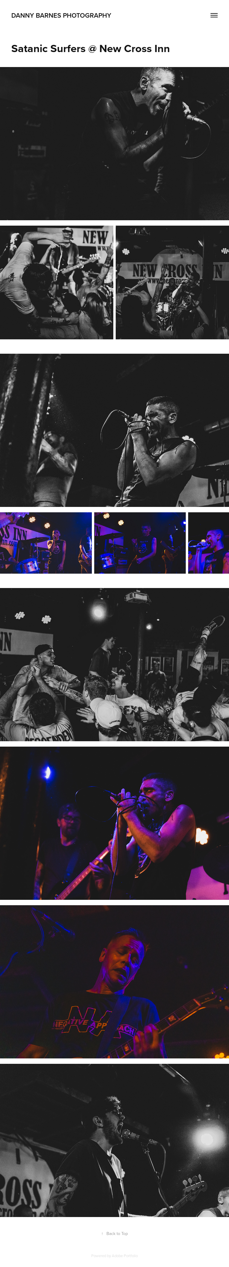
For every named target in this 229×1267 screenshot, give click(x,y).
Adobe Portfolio (125, 1255)
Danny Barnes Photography (61, 15)
